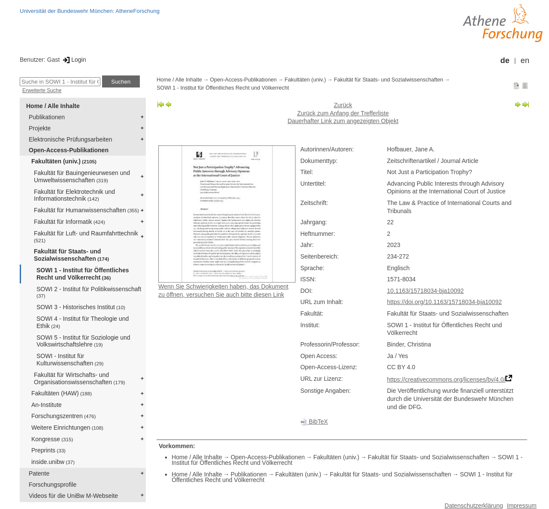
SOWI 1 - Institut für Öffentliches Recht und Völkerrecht (82, 274)
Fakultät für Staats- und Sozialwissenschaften (71, 255)
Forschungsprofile (52, 484)
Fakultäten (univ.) (64, 161)
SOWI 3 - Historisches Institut (80, 307)
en (525, 60)
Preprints (48, 450)
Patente (39, 473)
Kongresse (52, 439)
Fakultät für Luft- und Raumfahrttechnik (86, 236)
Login (73, 59)
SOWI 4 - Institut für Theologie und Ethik (82, 322)
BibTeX (314, 421)
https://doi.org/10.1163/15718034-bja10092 (444, 301)
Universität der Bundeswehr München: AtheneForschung (90, 11)
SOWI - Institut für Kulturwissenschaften (69, 359)
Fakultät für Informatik (69, 221)
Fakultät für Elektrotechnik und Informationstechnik (74, 195)
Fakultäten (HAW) (61, 393)
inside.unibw (53, 461)
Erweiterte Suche (41, 90)
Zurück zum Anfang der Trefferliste (343, 113)
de (505, 60)
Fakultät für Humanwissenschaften (86, 210)
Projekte (40, 128)
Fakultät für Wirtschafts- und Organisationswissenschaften (79, 378)
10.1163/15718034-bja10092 (425, 290)
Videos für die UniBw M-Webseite (73, 495)
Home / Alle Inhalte (53, 105)
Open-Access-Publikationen (69, 150)
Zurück (343, 105)
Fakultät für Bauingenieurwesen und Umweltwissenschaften (82, 176)
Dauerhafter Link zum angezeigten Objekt (342, 120)
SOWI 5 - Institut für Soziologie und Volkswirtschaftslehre (83, 341)
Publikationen (47, 117)
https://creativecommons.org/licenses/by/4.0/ (446, 379)
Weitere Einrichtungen (67, 427)
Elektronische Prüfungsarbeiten (70, 139)
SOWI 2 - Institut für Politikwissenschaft (88, 292)
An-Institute (46, 404)
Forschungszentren (63, 416)
